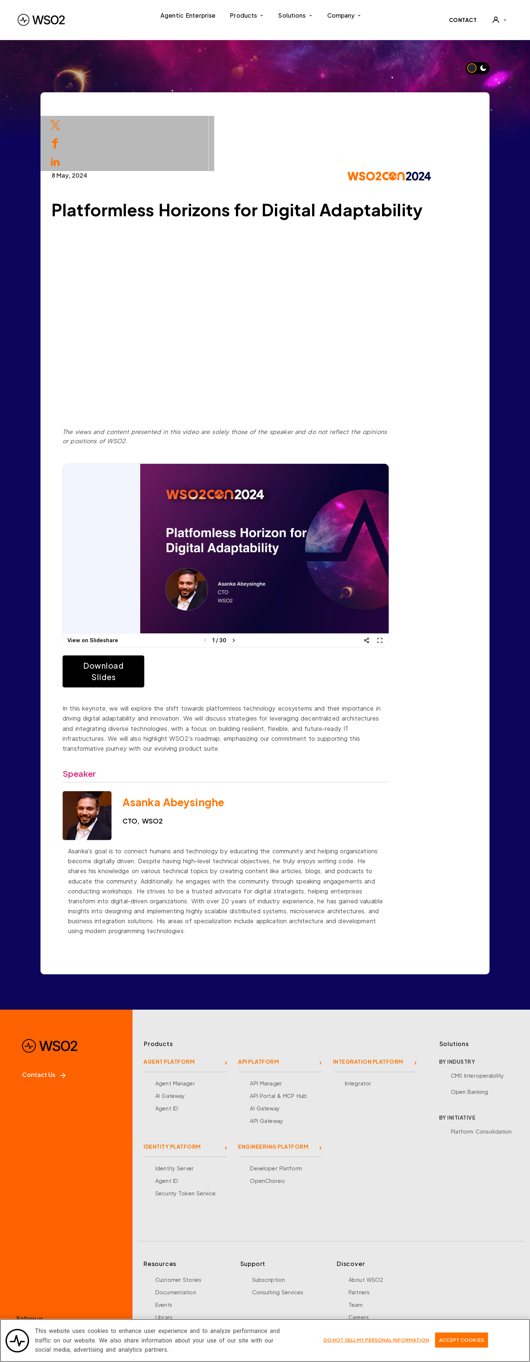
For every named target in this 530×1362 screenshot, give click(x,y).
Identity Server (174, 1113)
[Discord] (123, 1282)
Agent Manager (175, 1028)
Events (163, 1249)
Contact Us (44, 1019)
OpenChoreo (267, 1125)
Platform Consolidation (481, 1076)
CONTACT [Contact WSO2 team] (463, 20)
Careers (359, 1262)
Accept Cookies (461, 1340)
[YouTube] (99, 1282)
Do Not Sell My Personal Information (377, 1340)
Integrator (358, 1028)
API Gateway (266, 1065)
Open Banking (469, 1036)
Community (363, 1287)
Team (356, 1249)
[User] (499, 19)
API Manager (266, 1028)
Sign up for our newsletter (60, 1313)
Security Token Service (185, 1138)
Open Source (173, 1274)
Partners (359, 1237)
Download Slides (140, 616)
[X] (50, 1282)
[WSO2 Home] (41, 20)
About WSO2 (366, 1224)
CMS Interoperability (477, 1020)
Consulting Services (277, 1237)
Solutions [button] (295, 15)
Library (164, 1262)
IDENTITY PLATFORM (172, 1091)
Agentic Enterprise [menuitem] (187, 15)
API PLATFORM (258, 1006)
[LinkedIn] (74, 1282)
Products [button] (247, 15)
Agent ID (166, 1053)
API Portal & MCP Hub (278, 1040)
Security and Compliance (382, 1299)
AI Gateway (170, 1040)
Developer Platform (276, 1113)
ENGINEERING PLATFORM (273, 1091)
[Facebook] (25, 1282)
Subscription (268, 1224)
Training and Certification (188, 1299)
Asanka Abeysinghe (210, 746)
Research (167, 1287)
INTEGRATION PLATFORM (368, 1006)
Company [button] (344, 15)
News (356, 1274)
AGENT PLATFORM (169, 1006)
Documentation (175, 1237)
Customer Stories (178, 1224)
